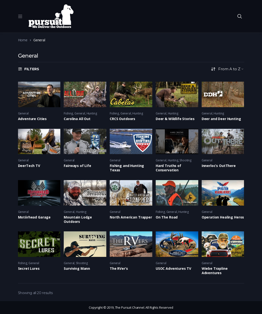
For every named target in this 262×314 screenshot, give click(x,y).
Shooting (185, 160)
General (23, 113)
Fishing (68, 113)
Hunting (92, 113)
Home (22, 40)
